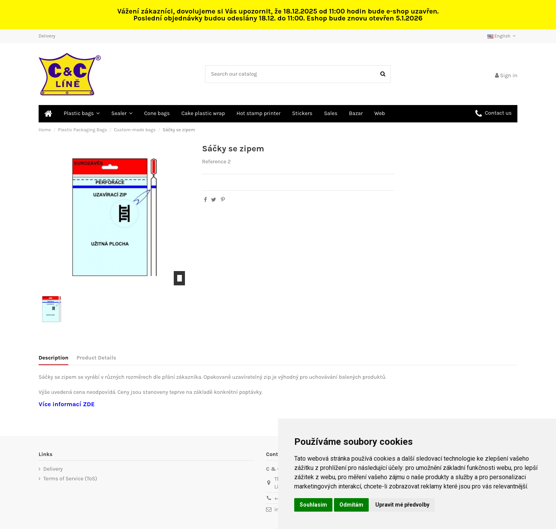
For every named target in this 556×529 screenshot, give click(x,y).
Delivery (47, 36)
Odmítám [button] (351, 505)
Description (53, 357)
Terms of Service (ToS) (70, 478)
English (502, 36)
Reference (214, 161)
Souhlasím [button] (313, 505)
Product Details (96, 357)
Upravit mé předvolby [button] (402, 505)
